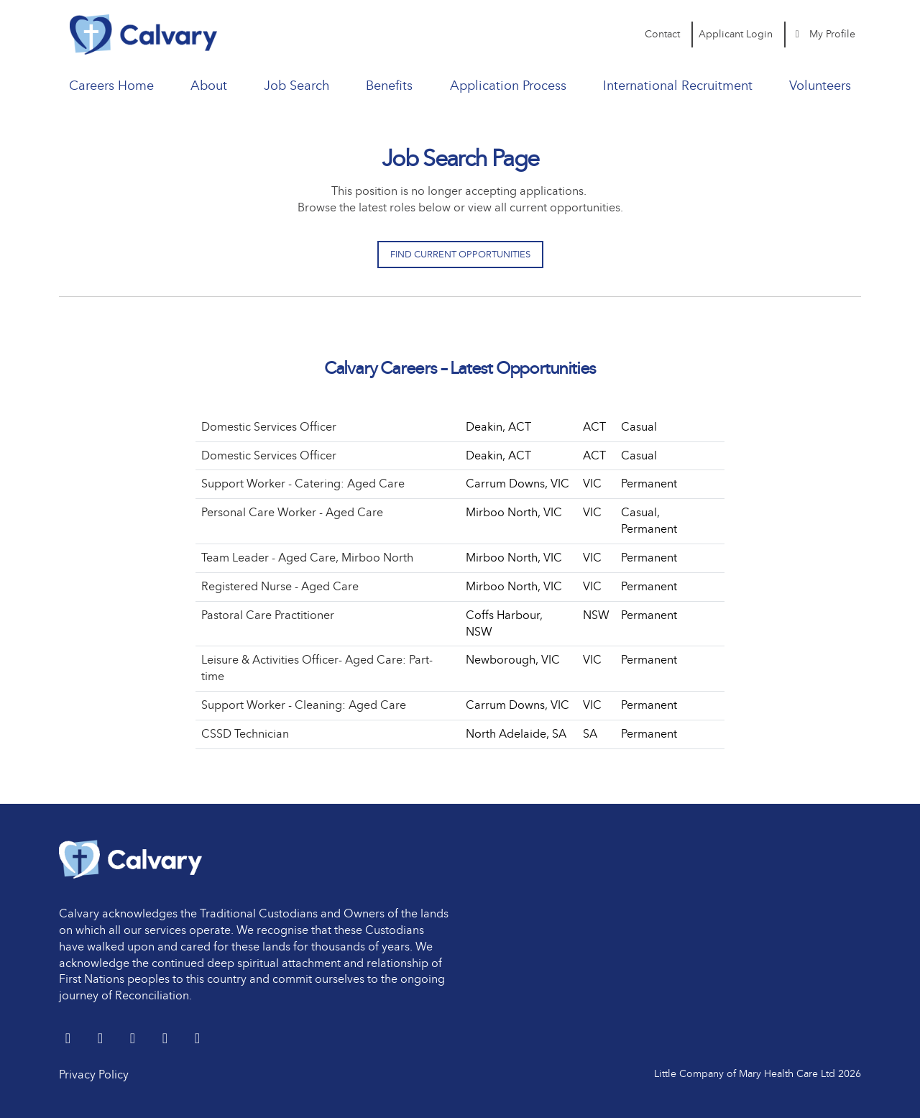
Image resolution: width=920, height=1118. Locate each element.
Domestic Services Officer (268, 427)
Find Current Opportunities (460, 254)
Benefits (389, 85)
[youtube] (166, 1039)
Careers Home (111, 85)
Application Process (508, 85)
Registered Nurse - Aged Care (280, 586)
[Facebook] (134, 1039)
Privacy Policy (94, 1074)
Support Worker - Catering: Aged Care (303, 483)
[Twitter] (69, 1039)
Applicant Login (736, 34)
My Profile (823, 34)
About (208, 85)
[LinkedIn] (101, 1039)
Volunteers (820, 85)
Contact (662, 34)
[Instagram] (197, 1039)
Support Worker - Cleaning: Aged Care (303, 705)
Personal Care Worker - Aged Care (292, 512)
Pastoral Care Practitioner (267, 615)
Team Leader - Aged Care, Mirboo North (307, 557)
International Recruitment (678, 85)
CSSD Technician (245, 734)
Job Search (296, 85)
